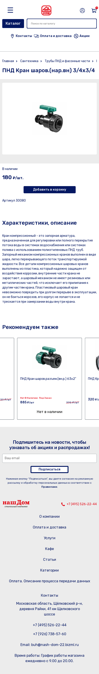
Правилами (49, 486)
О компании (49, 516)
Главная (8, 61)
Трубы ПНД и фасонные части (67, 61)
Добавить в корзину (49, 189)
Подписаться (49, 469)
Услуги (49, 538)
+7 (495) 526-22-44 (82, 504)
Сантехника (29, 61)
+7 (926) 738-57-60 (49, 634)
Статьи (49, 559)
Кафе (49, 549)
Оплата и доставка (49, 527)
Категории (49, 570)
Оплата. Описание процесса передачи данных (49, 581)
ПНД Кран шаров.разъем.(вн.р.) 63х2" (48, 379)
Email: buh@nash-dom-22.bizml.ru (49, 645)
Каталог (13, 23)
